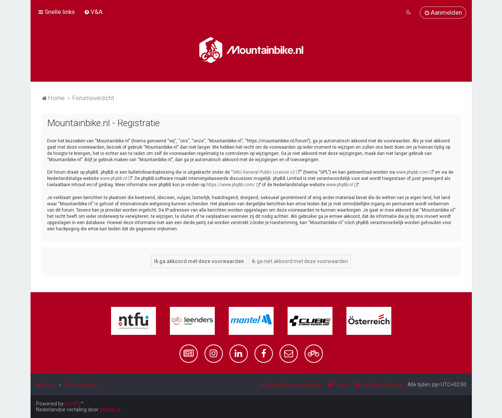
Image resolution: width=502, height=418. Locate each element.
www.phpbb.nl (113, 178)
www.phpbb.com (412, 172)
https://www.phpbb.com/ (230, 184)
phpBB (72, 404)
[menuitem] (93, 11)
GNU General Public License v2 (264, 172)
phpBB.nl (110, 409)
